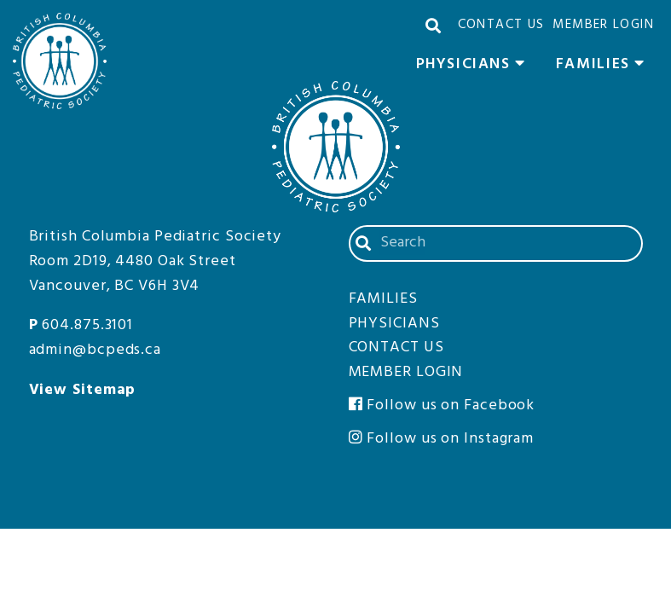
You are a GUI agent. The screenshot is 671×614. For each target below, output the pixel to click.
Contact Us (501, 24)
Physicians (475, 66)
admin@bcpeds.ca (95, 350)
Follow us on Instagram (442, 438)
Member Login (603, 24)
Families (605, 66)
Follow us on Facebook (442, 405)
